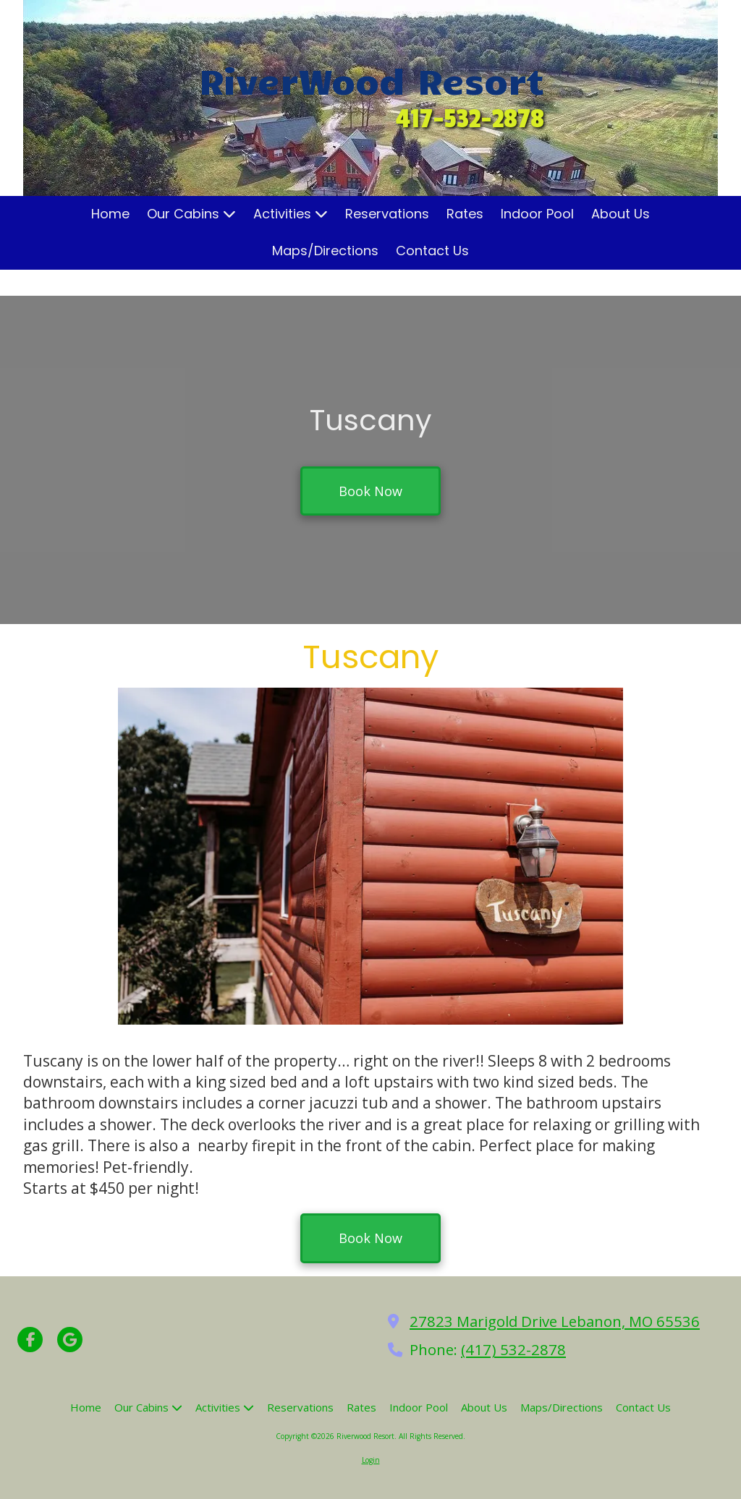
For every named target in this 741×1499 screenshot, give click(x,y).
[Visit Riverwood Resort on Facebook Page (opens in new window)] (30, 1339)
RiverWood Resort (371, 79)
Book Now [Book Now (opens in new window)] (370, 491)
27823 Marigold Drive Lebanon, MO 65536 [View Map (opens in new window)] (555, 1321)
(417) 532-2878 (513, 1349)
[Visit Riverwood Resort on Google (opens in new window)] (69, 1339)
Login (371, 1460)
